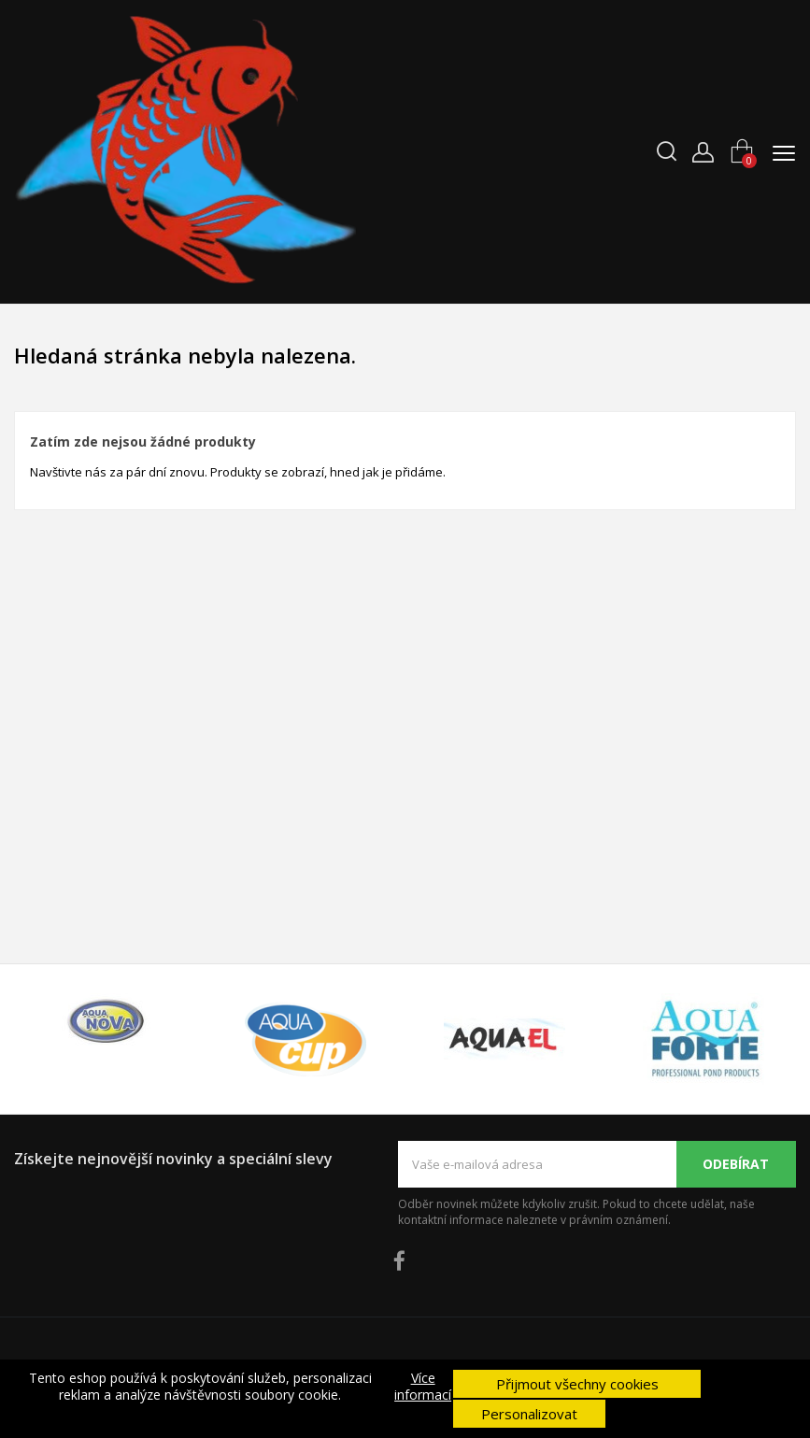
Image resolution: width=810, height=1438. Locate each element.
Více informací (422, 1386)
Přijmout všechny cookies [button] (577, 1383)
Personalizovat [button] (529, 1413)
